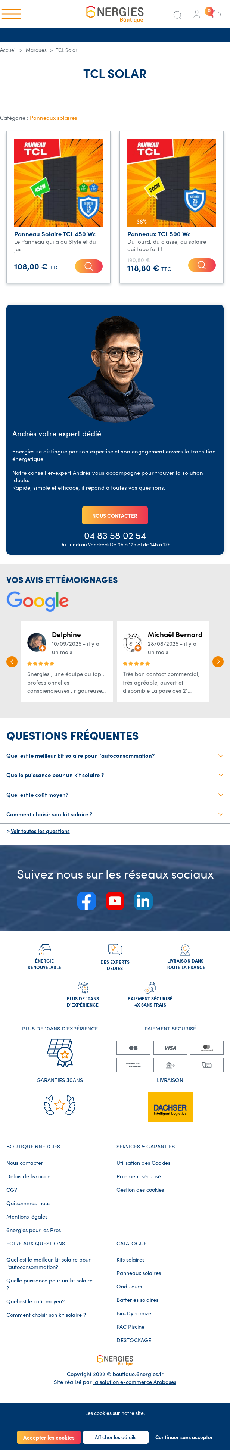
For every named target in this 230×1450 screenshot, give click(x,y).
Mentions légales (26, 1223)
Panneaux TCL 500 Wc (159, 233)
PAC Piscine (130, 1333)
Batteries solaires (137, 1306)
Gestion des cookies (140, 1196)
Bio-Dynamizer (134, 1319)
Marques (36, 49)
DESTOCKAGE (133, 1346)
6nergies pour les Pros (33, 1236)
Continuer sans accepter (184, 1437)
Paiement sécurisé (138, 1182)
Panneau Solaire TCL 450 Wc (55, 233)
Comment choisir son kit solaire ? (46, 1321)
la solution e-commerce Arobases (134, 1388)
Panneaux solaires (53, 117)
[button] (12, 663)
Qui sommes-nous (28, 1209)
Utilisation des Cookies (143, 1169)
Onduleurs (129, 1293)
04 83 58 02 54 (115, 536)
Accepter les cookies (49, 1437)
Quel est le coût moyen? (35, 1308)
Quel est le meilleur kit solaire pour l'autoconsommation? (48, 1269)
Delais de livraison (28, 1182)
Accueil (8, 49)
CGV (11, 1196)
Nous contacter (24, 1169)
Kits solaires (130, 1266)
